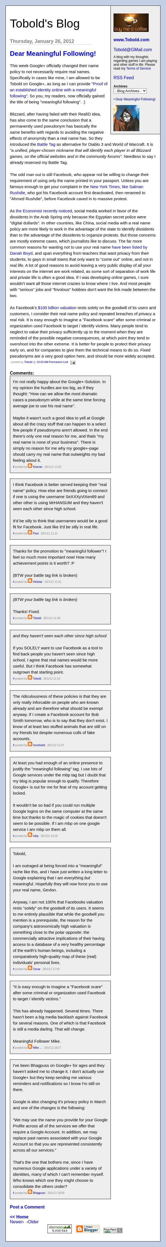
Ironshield (39, 745)
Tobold (28, 362)
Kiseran (37, 466)
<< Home (19, 1217)
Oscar (36, 969)
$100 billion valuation (57, 307)
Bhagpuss (39, 1192)
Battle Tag (46, 144)
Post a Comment (27, 1207)
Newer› (17, 1221)
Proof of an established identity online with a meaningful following (58, 89)
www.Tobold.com (132, 39)
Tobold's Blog (45, 23)
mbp (35, 835)
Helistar (37, 581)
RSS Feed (124, 77)
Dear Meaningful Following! (136, 99)
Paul (35, 533)
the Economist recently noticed (44, 210)
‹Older (32, 1221)
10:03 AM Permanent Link (52, 362)
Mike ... (37, 1047)
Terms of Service (138, 68)
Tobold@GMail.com (133, 49)
